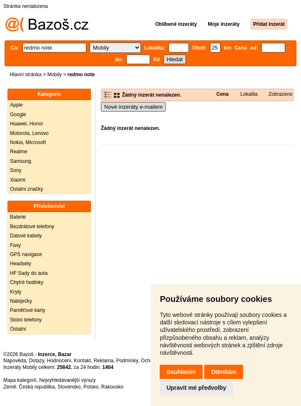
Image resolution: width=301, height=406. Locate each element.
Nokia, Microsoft (28, 142)
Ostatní (18, 329)
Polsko (90, 387)
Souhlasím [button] (181, 372)
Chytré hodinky (26, 282)
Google (18, 114)
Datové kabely (26, 236)
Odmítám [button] (223, 372)
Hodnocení (59, 361)
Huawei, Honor (26, 124)
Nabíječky (21, 301)
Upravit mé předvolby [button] (196, 387)
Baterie (18, 217)
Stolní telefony (26, 320)
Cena (222, 94)
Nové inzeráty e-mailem (133, 107)
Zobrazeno (280, 94)
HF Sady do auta (29, 273)
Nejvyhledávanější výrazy (67, 380)
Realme (18, 151)
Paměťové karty (27, 310)
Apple (16, 105)
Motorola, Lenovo (29, 133)
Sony (15, 170)
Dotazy (36, 361)
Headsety (20, 264)
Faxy (15, 245)
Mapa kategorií (19, 380)
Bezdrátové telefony (32, 226)
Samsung (20, 161)
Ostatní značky (26, 189)
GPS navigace (26, 254)
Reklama (103, 361)
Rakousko (112, 387)
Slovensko (69, 387)
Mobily (54, 74)
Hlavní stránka (26, 74)
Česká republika (37, 387)
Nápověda (14, 361)
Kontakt (82, 361)
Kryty (15, 292)
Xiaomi (17, 180)
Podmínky (127, 361)
